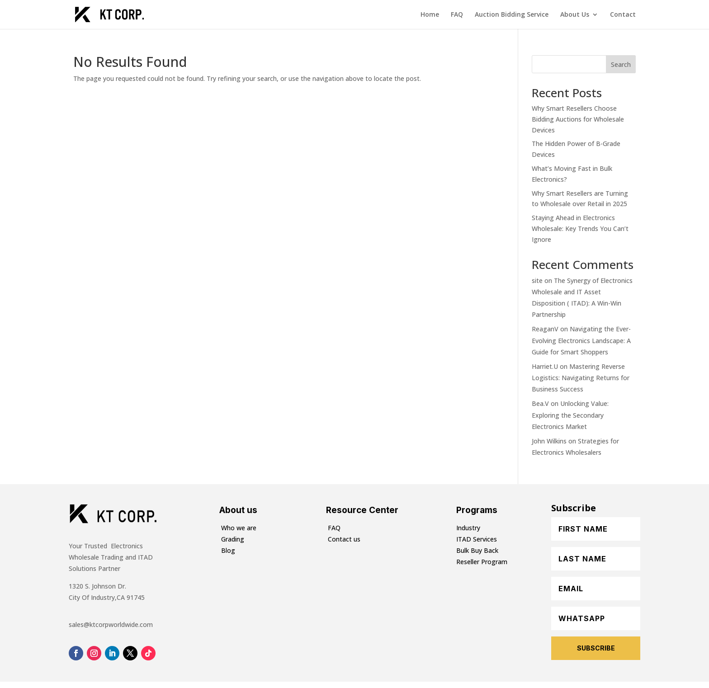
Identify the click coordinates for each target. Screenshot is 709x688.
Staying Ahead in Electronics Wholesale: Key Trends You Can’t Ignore (580, 228)
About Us (574, 15)
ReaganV (545, 329)
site (537, 280)
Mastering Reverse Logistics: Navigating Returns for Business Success (580, 377)
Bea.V (540, 403)
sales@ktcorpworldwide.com (111, 624)
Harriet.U (545, 366)
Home (430, 15)
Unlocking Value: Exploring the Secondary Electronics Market (570, 414)
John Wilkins (549, 441)
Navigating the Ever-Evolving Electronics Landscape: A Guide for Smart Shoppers (581, 340)
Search (621, 64)
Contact (623, 15)
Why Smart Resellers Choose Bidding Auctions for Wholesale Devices (578, 119)
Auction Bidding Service (511, 15)
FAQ (457, 15)
